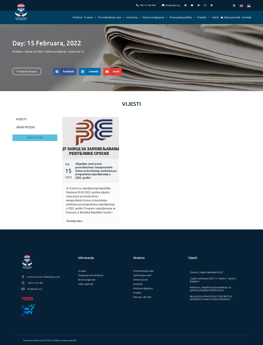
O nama (90, 17)
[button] (26, 71)
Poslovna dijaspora (155, 17)
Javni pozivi (25, 127)
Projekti (203, 17)
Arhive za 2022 (34, 51)
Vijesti (215, 17)
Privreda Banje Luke (111, 17)
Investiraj (133, 17)
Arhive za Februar (55, 51)
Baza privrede (232, 17)
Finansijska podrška (182, 17)
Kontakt (246, 17)
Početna (77, 17)
